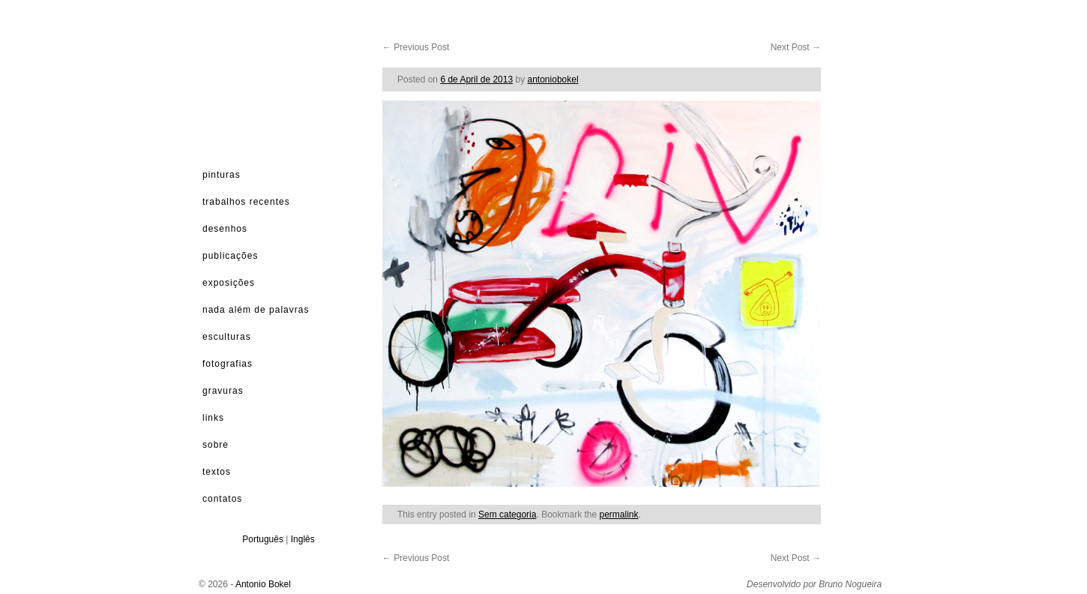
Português (262, 539)
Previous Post (415, 47)
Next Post (796, 47)
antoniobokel (553, 79)
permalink (619, 514)
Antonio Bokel (263, 584)
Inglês (303, 539)
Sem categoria (507, 514)
